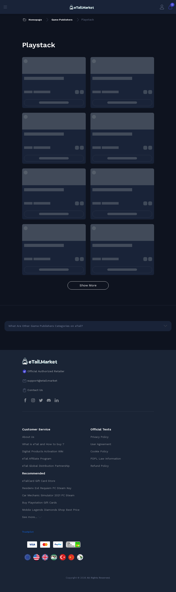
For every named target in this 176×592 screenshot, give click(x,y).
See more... (32, 517)
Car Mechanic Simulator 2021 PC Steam (48, 495)
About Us (28, 436)
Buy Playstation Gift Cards (39, 502)
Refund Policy (99, 465)
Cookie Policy (99, 451)
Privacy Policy (99, 436)
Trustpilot (27, 531)
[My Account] (162, 6)
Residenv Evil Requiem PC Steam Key (46, 488)
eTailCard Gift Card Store (38, 480)
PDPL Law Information (105, 458)
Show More (88, 285)
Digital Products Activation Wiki (42, 451)
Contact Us (35, 390)
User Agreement (100, 444)
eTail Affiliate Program (36, 458)
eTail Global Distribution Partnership (46, 465)
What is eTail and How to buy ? (43, 444)
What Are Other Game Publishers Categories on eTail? (45, 325)
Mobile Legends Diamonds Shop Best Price (50, 509)
